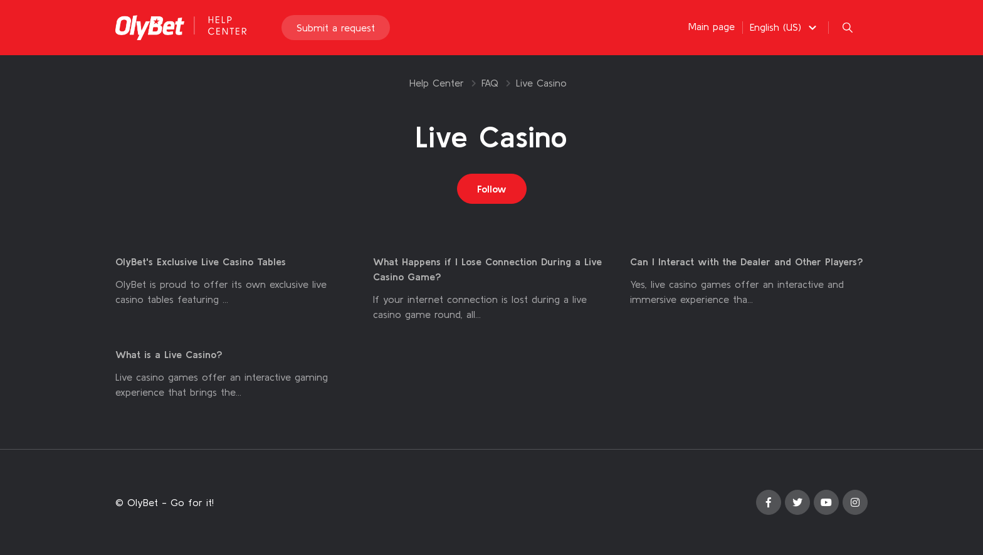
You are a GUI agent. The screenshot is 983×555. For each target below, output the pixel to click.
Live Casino (541, 82)
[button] (785, 27)
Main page (711, 26)
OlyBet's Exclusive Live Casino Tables (200, 261)
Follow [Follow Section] (492, 188)
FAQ (489, 82)
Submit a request (336, 27)
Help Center (436, 82)
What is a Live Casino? (169, 354)
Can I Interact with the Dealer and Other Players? (746, 261)
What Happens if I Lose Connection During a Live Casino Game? (487, 269)
